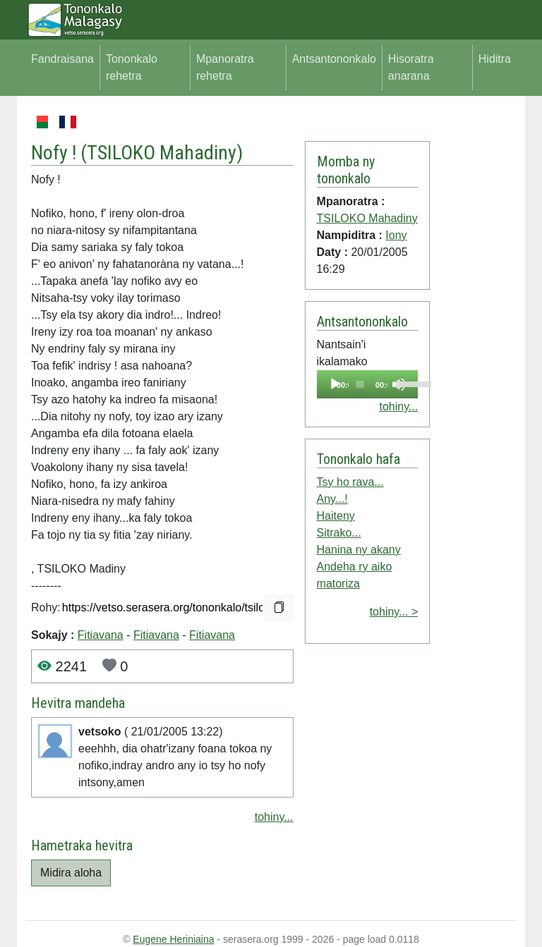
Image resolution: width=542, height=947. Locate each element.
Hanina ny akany (359, 550)
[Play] (335, 384)
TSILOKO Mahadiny (161, 152)
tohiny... (274, 817)
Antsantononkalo (334, 59)
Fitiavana (101, 635)
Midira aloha (71, 873)
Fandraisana (62, 59)
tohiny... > (394, 612)
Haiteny (336, 516)
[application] (367, 384)
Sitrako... (339, 533)
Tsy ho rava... (350, 482)
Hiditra (494, 59)
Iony (395, 235)
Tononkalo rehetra (131, 67)
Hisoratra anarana (411, 67)
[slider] (360, 384)
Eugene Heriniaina (173, 939)
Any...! (332, 499)
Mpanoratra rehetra (225, 67)
